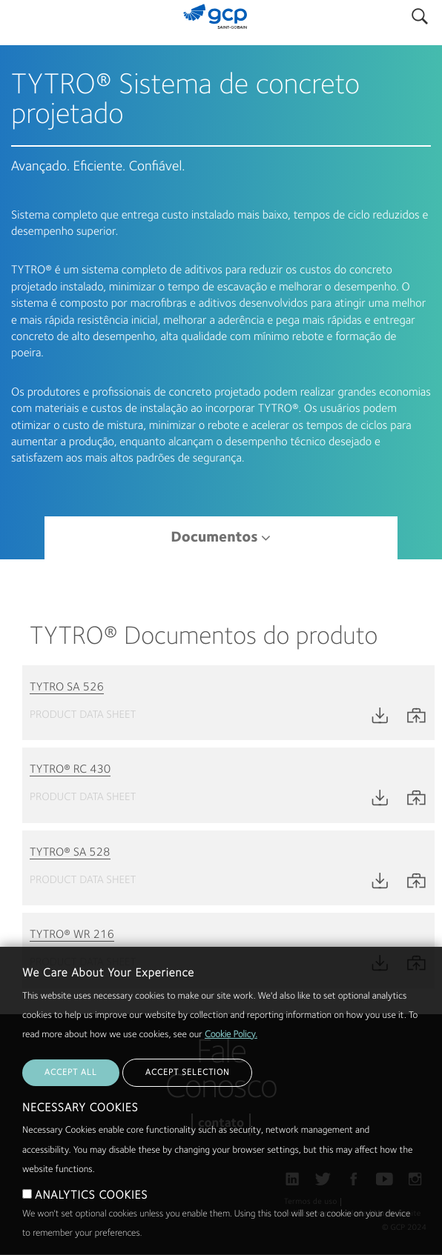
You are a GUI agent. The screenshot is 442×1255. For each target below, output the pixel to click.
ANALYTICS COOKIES (91, 1228)
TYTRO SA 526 (67, 687)
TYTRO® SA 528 (70, 853)
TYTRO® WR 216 (72, 935)
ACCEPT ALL (70, 1105)
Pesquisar (420, 13)
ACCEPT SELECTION (187, 1105)
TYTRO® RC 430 (70, 770)
